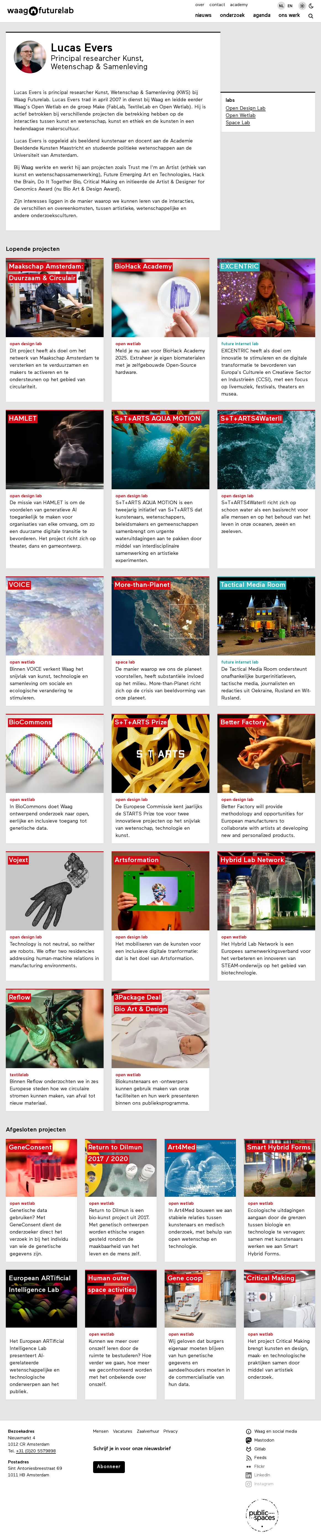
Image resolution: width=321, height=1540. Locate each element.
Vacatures (122, 1431)
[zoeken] (311, 16)
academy (239, 5)
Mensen (101, 1431)
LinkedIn (258, 1475)
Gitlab (256, 1449)
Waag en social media (271, 1432)
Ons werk (289, 15)
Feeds (256, 1458)
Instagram (259, 1484)
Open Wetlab (241, 115)
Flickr (255, 1467)
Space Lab (238, 123)
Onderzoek (232, 15)
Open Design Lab (245, 108)
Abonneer (109, 1466)
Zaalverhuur (148, 1431)
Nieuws (203, 15)
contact (217, 5)
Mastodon (260, 1440)
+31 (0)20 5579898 (36, 1451)
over (199, 5)
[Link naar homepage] (40, 11)
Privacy (171, 1431)
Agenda (261, 15)
